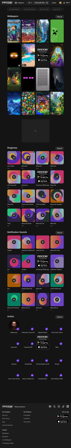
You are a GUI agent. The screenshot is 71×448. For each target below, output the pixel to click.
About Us (5, 415)
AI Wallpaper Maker (8, 443)
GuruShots (27, 418)
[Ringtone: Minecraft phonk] (28, 218)
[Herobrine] (14, 55)
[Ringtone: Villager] (14, 244)
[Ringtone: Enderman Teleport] (57, 264)
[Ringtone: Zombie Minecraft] (57, 283)
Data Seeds (27, 422)
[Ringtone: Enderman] (28, 179)
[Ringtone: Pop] (14, 283)
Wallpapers (5, 433)
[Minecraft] (57, 55)
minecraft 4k (56, 9)
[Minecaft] (42, 103)
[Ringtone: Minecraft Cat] (42, 218)
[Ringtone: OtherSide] (14, 198)
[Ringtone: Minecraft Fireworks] (14, 302)
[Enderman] (28, 79)
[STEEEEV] (14, 31)
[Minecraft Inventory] (42, 79)
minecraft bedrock (14, 9)
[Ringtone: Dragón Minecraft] (28, 283)
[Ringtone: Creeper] (28, 264)
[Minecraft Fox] (14, 79)
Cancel (54, 2)
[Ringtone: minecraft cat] (42, 244)
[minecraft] (28, 103)
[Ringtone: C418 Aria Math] (42, 198)
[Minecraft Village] (57, 103)
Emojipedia (27, 415)
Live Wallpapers (7, 440)
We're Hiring (5, 418)
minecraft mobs (44, 9)
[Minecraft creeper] (57, 31)
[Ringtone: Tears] (14, 218)
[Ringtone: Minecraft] (28, 160)
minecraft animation (30, 9)
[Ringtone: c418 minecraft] (14, 179)
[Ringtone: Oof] (14, 264)
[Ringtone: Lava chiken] (14, 160)
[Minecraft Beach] (28, 55)
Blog (3, 422)
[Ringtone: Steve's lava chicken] (28, 198)
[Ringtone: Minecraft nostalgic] (57, 198)
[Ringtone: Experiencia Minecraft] (28, 244)
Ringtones (5, 436)
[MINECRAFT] (28, 31)
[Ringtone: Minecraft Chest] (57, 244)
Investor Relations (7, 425)
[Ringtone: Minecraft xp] (57, 302)
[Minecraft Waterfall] (42, 31)
